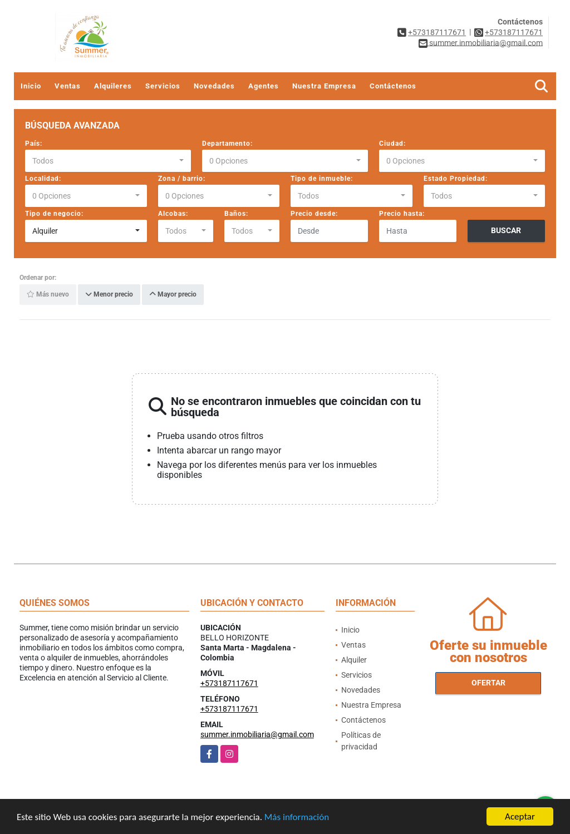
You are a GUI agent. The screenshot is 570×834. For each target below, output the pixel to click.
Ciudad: (392, 143)
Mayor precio (172, 295)
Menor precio (109, 295)
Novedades (214, 86)
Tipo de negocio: (54, 214)
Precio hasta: (402, 214)
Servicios (162, 86)
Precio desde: (314, 214)
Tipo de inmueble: (322, 178)
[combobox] (108, 161)
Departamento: (227, 143)
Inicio (31, 86)
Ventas (68, 86)
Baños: (236, 214)
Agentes (263, 86)
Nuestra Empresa (324, 86)
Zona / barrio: (181, 178)
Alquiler (354, 659)
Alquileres (113, 86)
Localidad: (43, 178)
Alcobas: (173, 214)
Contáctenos (393, 86)
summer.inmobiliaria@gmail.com (257, 734)
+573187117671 (437, 32)
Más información (296, 818)
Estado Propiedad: (456, 178)
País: (33, 143)
